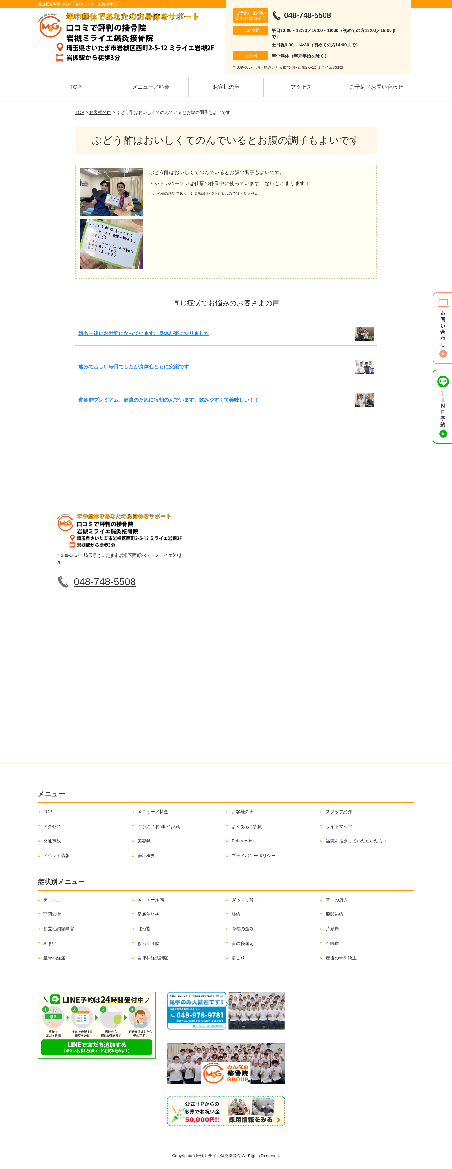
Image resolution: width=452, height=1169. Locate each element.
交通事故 (52, 840)
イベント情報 (56, 855)
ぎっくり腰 (148, 943)
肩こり (238, 957)
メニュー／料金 (151, 87)
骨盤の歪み (243, 928)
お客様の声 (226, 87)
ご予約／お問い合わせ (376, 87)
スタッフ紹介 (339, 811)
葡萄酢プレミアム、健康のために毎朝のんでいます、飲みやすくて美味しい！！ (168, 400)
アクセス (301, 87)
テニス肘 (52, 899)
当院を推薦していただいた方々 (356, 840)
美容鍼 (144, 840)
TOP (75, 87)
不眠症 (332, 943)
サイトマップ (339, 826)
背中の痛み (337, 899)
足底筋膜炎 (148, 914)
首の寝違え (243, 943)
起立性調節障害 (58, 928)
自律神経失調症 (152, 957)
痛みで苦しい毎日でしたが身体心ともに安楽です (133, 366)
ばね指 (144, 928)
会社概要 (146, 855)
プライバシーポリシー (254, 855)
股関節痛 (334, 914)
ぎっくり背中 (245, 899)
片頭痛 (332, 928)
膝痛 (236, 914)
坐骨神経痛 (54, 957)
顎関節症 (52, 914)
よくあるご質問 (247, 826)
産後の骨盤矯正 (341, 957)
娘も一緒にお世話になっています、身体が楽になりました (143, 333)
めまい (49, 943)
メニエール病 (150, 899)
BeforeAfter (243, 840)
